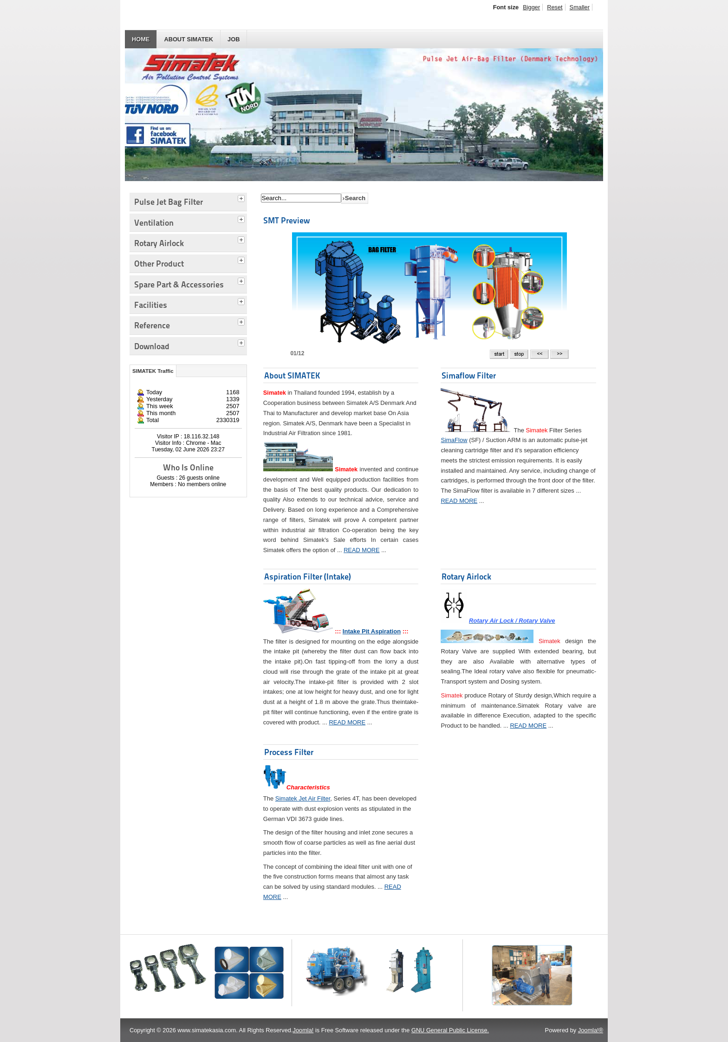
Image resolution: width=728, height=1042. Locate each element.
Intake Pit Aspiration (372, 631)
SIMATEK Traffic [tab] (153, 371)
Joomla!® (590, 1030)
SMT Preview (286, 220)
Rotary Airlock (466, 576)
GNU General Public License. (450, 1030)
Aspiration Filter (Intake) (307, 576)
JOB (234, 39)
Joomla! (303, 1030)
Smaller (580, 7)
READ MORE (362, 550)
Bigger (531, 7)
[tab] (242, 197)
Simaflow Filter (469, 375)
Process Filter (288, 752)
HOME (141, 39)
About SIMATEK (188, 39)
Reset (554, 7)
